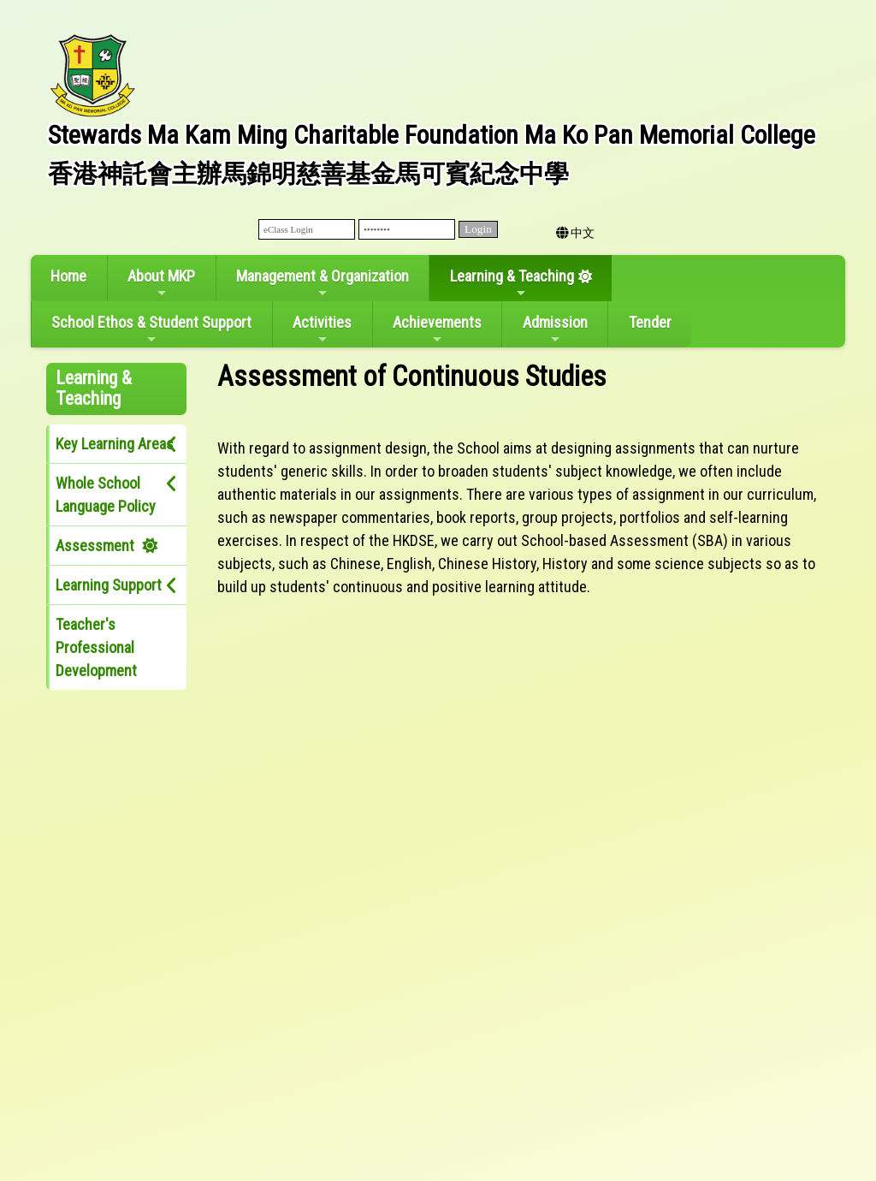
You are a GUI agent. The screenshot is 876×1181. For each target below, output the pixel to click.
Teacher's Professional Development (96, 647)
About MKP (161, 283)
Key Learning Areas (115, 444)
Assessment (95, 546)
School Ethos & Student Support (151, 329)
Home (68, 276)
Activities (322, 329)
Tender (650, 322)
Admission (555, 329)
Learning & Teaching (512, 283)
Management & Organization (322, 283)
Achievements (437, 329)
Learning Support (109, 585)
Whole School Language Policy (106, 494)
